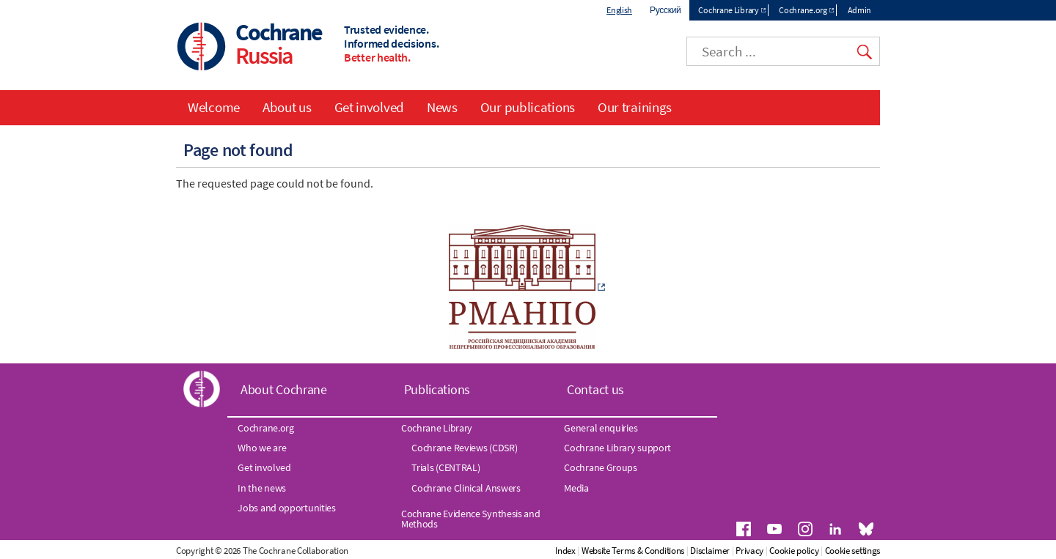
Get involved (369, 107)
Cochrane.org (802, 9)
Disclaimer (710, 550)
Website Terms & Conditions (633, 550)
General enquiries (600, 427)
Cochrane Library (728, 9)
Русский (665, 9)
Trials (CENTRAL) (445, 467)
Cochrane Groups (600, 467)
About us (287, 107)
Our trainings (635, 107)
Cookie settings (853, 550)
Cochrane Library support (617, 447)
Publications (437, 389)
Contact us (595, 389)
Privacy (749, 550)
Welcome (214, 107)
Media (576, 488)
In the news (262, 488)
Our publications (527, 107)
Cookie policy (793, 550)
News (442, 107)
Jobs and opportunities (286, 507)
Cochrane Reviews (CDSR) (464, 447)
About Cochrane (284, 389)
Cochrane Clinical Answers (466, 488)
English (619, 9)
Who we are (262, 447)
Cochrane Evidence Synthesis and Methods (470, 518)
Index (565, 550)
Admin (860, 9)
